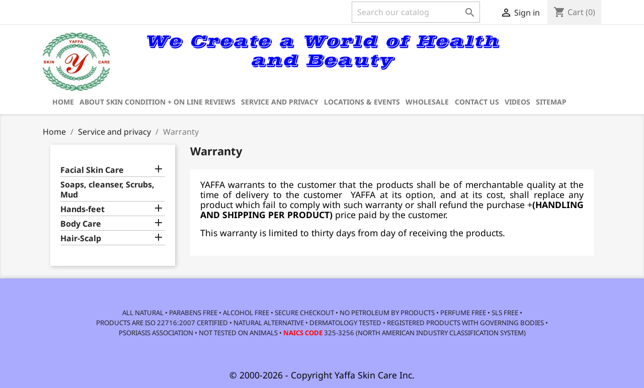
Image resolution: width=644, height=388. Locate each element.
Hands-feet (82, 209)
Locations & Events (362, 102)
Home (63, 102)
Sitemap (551, 102)
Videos (517, 102)
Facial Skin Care (92, 170)
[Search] (416, 12)
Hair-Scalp (80, 238)
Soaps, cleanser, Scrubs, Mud (107, 189)
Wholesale (427, 102)
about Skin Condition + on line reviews (157, 102)
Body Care (80, 224)
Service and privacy (279, 102)
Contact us (477, 102)
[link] (561, 56)
